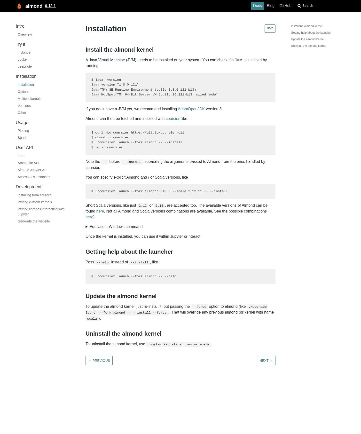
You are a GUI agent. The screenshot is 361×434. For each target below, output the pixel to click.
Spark (22, 138)
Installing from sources (35, 195)
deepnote (25, 66)
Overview (25, 34)
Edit (270, 28)
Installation (26, 85)
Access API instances (34, 177)
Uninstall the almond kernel (308, 45)
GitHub (293, 6)
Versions (24, 106)
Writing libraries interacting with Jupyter (41, 211)
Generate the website (34, 221)
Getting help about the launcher (311, 32)
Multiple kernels (29, 99)
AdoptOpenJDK (191, 109)
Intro (21, 156)
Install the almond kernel (306, 26)
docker (23, 59)
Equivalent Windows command (116, 227)
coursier (172, 119)
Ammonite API (28, 163)
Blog (278, 6)
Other (22, 113)
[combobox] (324, 5)
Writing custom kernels (35, 202)
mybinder (25, 52)
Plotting (23, 131)
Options (23, 92)
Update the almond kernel (307, 39)
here (100, 211)
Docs (265, 6)
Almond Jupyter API (32, 170)
